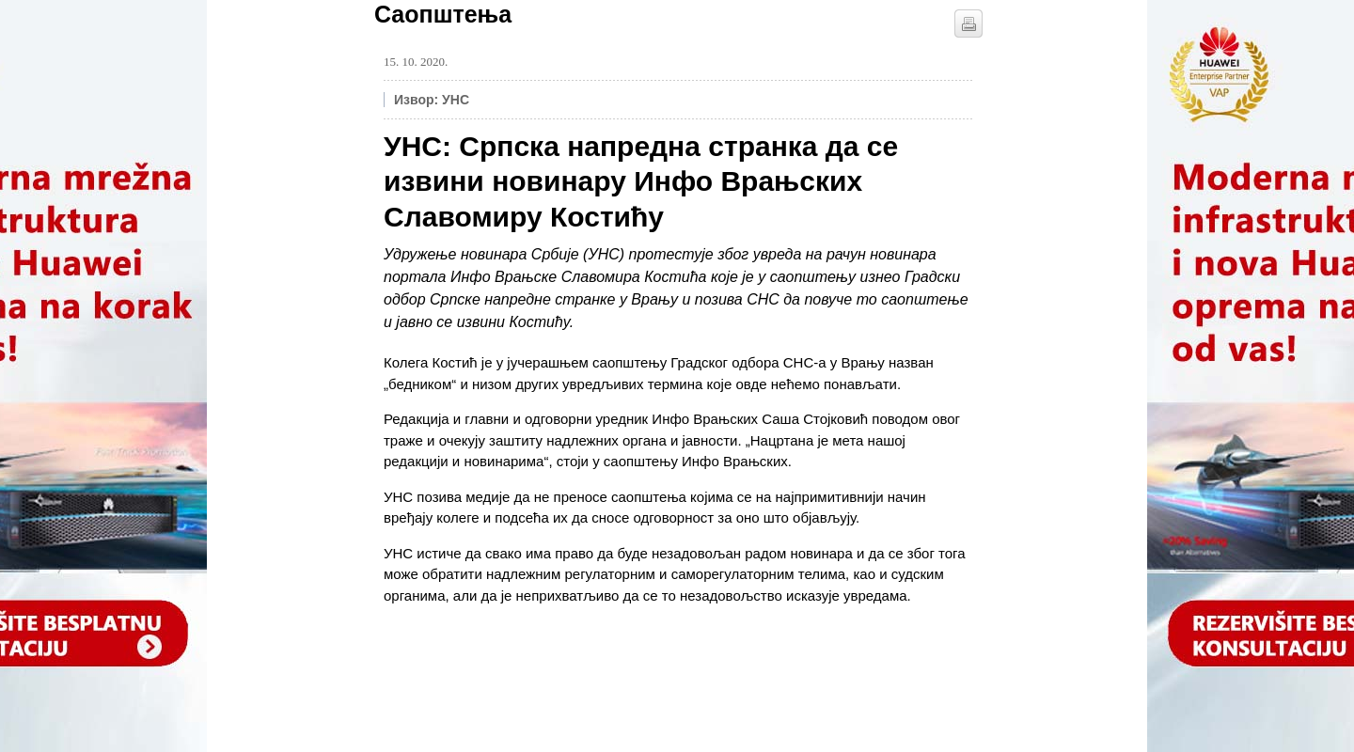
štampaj (968, 23)
